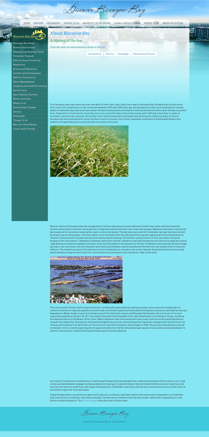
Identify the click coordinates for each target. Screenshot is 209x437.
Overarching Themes (32, 107)
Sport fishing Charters (33, 94)
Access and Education (33, 68)
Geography (53, 23)
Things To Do (71, 23)
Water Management (32, 81)
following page (118, 406)
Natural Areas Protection (35, 60)
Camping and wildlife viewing (38, 85)
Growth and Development (35, 73)
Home (27, 23)
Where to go (151, 23)
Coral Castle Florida (127, 23)
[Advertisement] (38, 176)
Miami (109, 47)
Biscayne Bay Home (32, 43)
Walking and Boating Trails (36, 51)
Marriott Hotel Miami (97, 23)
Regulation (27, 64)
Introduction (99, 53)
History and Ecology (32, 47)
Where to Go (27, 103)
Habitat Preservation (32, 77)
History (38, 23)
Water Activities (172, 23)
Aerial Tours (28, 90)
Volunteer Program (31, 55)
